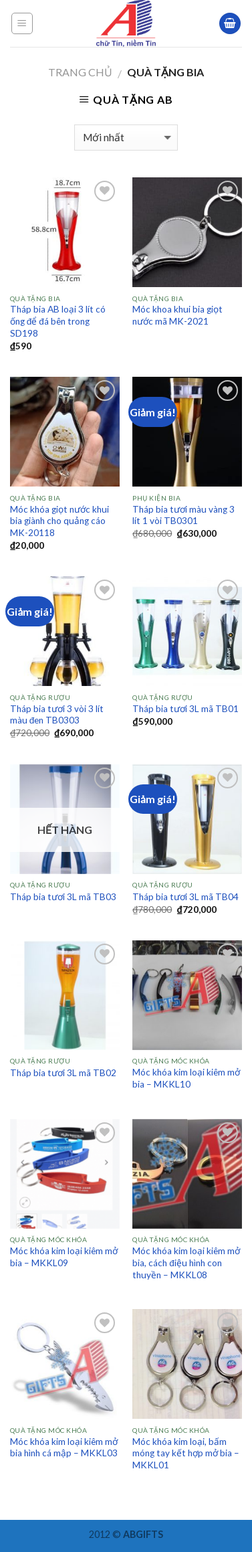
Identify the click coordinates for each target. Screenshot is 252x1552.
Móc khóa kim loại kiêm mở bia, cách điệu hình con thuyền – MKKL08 (186, 1262)
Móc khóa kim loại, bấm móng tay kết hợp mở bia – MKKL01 (185, 1453)
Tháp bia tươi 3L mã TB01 (185, 708)
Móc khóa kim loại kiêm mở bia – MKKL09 (64, 1256)
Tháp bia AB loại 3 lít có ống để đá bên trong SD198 (58, 321)
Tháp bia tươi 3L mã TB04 (185, 896)
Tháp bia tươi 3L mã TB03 (63, 896)
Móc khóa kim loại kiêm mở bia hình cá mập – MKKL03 (64, 1447)
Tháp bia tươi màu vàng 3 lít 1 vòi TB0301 (183, 515)
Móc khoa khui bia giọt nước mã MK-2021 (177, 315)
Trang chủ (80, 72)
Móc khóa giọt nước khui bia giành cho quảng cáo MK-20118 (59, 521)
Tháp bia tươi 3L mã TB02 (63, 1072)
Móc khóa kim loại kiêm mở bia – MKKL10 (186, 1078)
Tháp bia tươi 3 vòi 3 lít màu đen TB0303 (57, 714)
